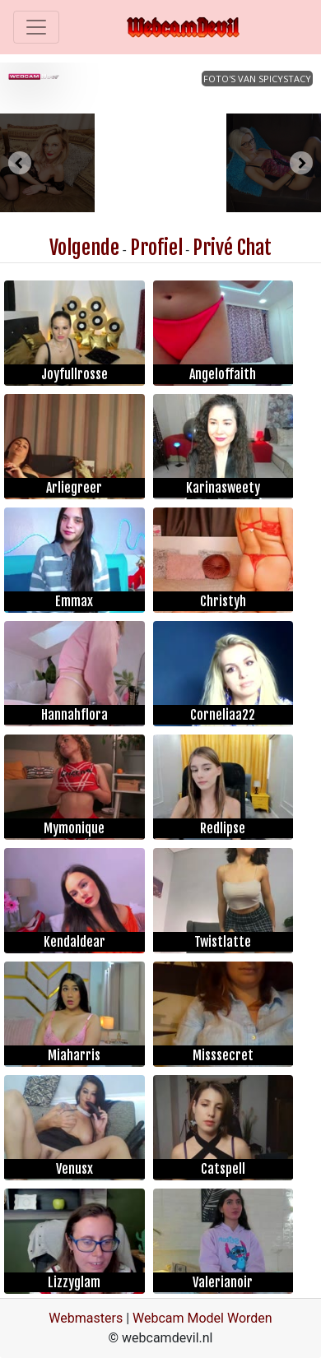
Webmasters (86, 1318)
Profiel (156, 247)
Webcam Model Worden (202, 1318)
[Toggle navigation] (36, 27)
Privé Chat (232, 247)
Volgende (84, 247)
